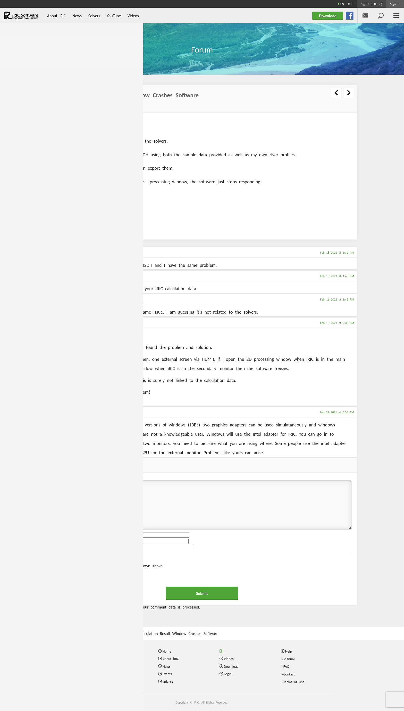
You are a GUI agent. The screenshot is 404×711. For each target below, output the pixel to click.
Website (59, 547)
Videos (229, 658)
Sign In (395, 3)
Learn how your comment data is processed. (161, 607)
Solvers (168, 681)
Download (231, 666)
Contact (289, 674)
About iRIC (171, 658)
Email (57, 541)
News (167, 666)
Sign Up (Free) (371, 3)
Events (167, 674)
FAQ (286, 666)
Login (228, 674)
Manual (289, 658)
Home (167, 651)
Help (288, 651)
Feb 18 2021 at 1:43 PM (337, 275)
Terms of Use (294, 681)
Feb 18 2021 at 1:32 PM (337, 252)
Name (58, 535)
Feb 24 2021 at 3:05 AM (337, 412)
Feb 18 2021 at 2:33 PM (337, 322)
